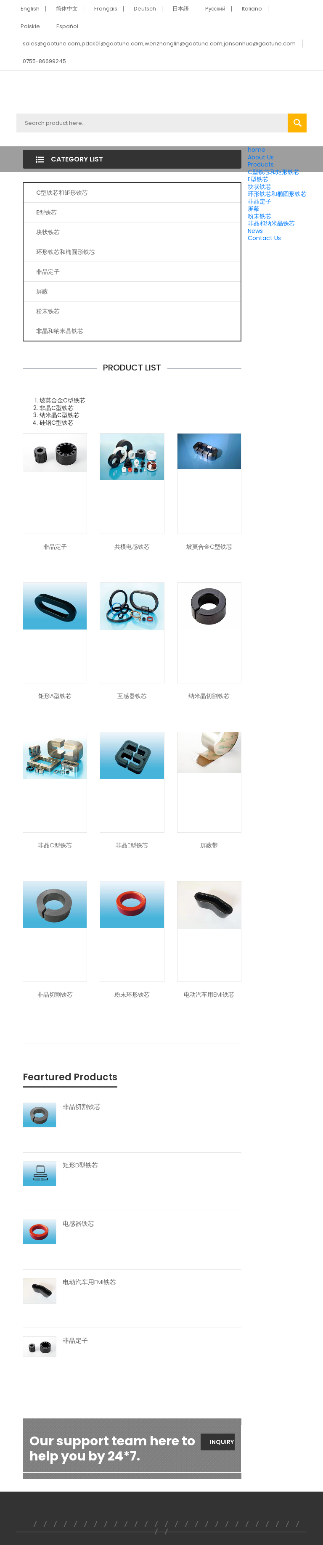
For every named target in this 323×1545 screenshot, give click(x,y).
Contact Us (264, 238)
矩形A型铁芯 (54, 696)
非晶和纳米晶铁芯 (271, 223)
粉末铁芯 (259, 216)
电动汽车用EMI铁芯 (209, 994)
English (30, 9)
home (256, 150)
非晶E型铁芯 (132, 845)
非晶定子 (259, 201)
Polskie (30, 26)
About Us (261, 157)
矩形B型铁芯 (80, 1165)
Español (67, 26)
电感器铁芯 (78, 1224)
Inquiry (222, 1442)
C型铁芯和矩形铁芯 (273, 172)
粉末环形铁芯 (132, 994)
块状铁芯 (259, 187)
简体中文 (67, 9)
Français (105, 9)
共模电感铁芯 (132, 546)
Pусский (215, 9)
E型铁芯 (258, 179)
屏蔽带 (209, 845)
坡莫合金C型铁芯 (209, 546)
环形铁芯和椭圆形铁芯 (277, 194)
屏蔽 (253, 208)
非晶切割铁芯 (55, 994)
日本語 (180, 9)
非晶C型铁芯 (55, 845)
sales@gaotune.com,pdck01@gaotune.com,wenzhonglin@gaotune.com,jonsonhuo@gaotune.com (159, 44)
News (255, 231)
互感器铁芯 (132, 696)
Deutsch (145, 9)
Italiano (252, 9)
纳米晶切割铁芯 (209, 696)
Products (261, 164)
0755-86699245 (44, 61)
